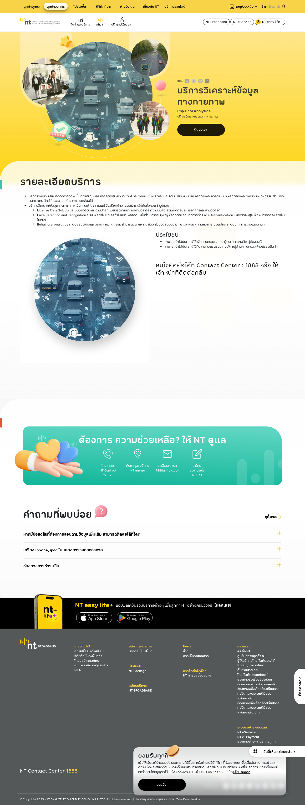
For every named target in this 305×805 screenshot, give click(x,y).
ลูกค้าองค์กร (56, 6)
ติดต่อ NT (243, 651)
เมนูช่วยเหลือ (244, 6)
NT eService (242, 21)
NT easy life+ (269, 22)
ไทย (264, 6)
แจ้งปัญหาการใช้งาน (251, 665)
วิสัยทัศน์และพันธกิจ (88, 655)
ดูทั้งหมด (271, 516)
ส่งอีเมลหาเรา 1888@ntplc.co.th (168, 463)
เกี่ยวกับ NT (151, 6)
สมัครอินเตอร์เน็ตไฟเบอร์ (197, 466)
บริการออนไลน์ (174, 6)
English (274, 6)
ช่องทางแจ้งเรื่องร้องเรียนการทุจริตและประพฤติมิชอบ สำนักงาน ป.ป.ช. (258, 693)
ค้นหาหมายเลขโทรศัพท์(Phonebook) (253, 672)
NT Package (138, 670)
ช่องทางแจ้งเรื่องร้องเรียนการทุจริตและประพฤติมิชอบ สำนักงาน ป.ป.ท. (258, 708)
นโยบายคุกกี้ (241, 771)
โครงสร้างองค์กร (86, 660)
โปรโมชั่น (79, 6)
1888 (252, 265)
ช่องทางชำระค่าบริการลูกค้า (257, 741)
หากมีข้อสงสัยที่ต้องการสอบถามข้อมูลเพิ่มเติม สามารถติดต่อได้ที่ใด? (81, 534)
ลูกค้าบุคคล (32, 6)
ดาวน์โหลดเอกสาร (196, 655)
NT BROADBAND (140, 690)
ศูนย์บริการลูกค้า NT (251, 655)
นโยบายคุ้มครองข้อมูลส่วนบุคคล (155, 799)
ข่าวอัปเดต (127, 6)
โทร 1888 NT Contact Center (108, 466)
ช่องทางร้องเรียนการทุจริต (256, 684)
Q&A (77, 669)
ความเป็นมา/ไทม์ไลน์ (88, 651)
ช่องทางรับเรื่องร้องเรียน (254, 679)
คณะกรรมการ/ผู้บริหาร (91, 665)
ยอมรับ (162, 784)
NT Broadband (216, 21)
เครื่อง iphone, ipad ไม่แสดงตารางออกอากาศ (63, 550)
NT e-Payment (248, 736)
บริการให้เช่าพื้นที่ (140, 651)
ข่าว (185, 651)
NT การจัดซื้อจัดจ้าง (197, 675)
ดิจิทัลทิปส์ (103, 6)
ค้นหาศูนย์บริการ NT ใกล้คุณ (137, 463)
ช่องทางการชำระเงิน (41, 566)
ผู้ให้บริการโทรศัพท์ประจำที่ (256, 660)
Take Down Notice (188, 799)
